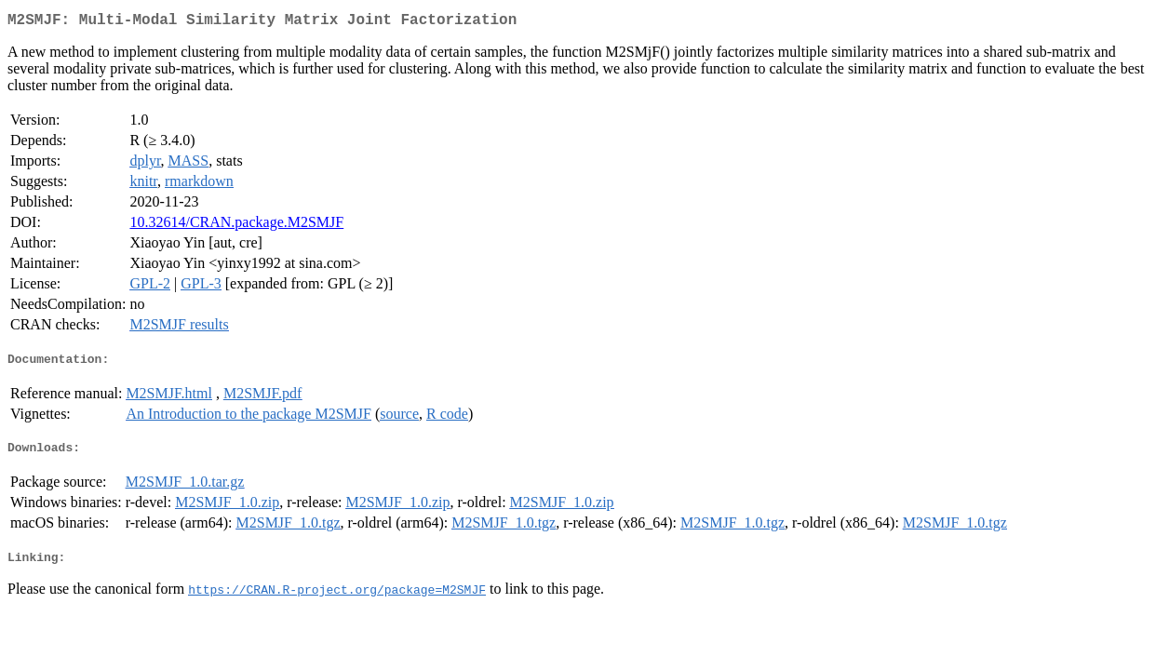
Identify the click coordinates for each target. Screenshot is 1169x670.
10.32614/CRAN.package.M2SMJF (236, 226)
